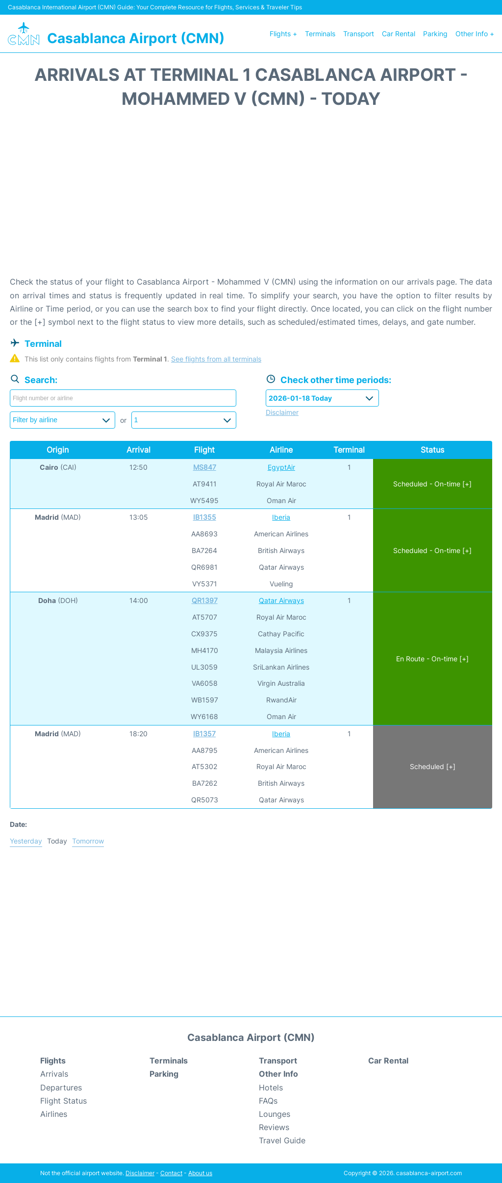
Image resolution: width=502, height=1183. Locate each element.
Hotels (271, 1087)
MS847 (204, 467)
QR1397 (205, 600)
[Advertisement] (251, 197)
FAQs (268, 1101)
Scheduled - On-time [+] (432, 484)
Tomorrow (88, 841)
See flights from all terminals (216, 359)
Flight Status (63, 1101)
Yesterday (26, 841)
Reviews (274, 1127)
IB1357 (204, 733)
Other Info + (474, 33)
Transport (358, 33)
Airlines (53, 1114)
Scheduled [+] (432, 766)
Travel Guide (282, 1140)
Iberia (281, 517)
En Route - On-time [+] (432, 658)
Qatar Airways (281, 600)
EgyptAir (281, 467)
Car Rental (398, 33)
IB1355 (204, 517)
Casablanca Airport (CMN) (136, 38)
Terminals (320, 33)
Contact (171, 1173)
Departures (61, 1087)
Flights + (283, 33)
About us (200, 1173)
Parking (435, 33)
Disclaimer (140, 1173)
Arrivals (54, 1074)
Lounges (274, 1114)
